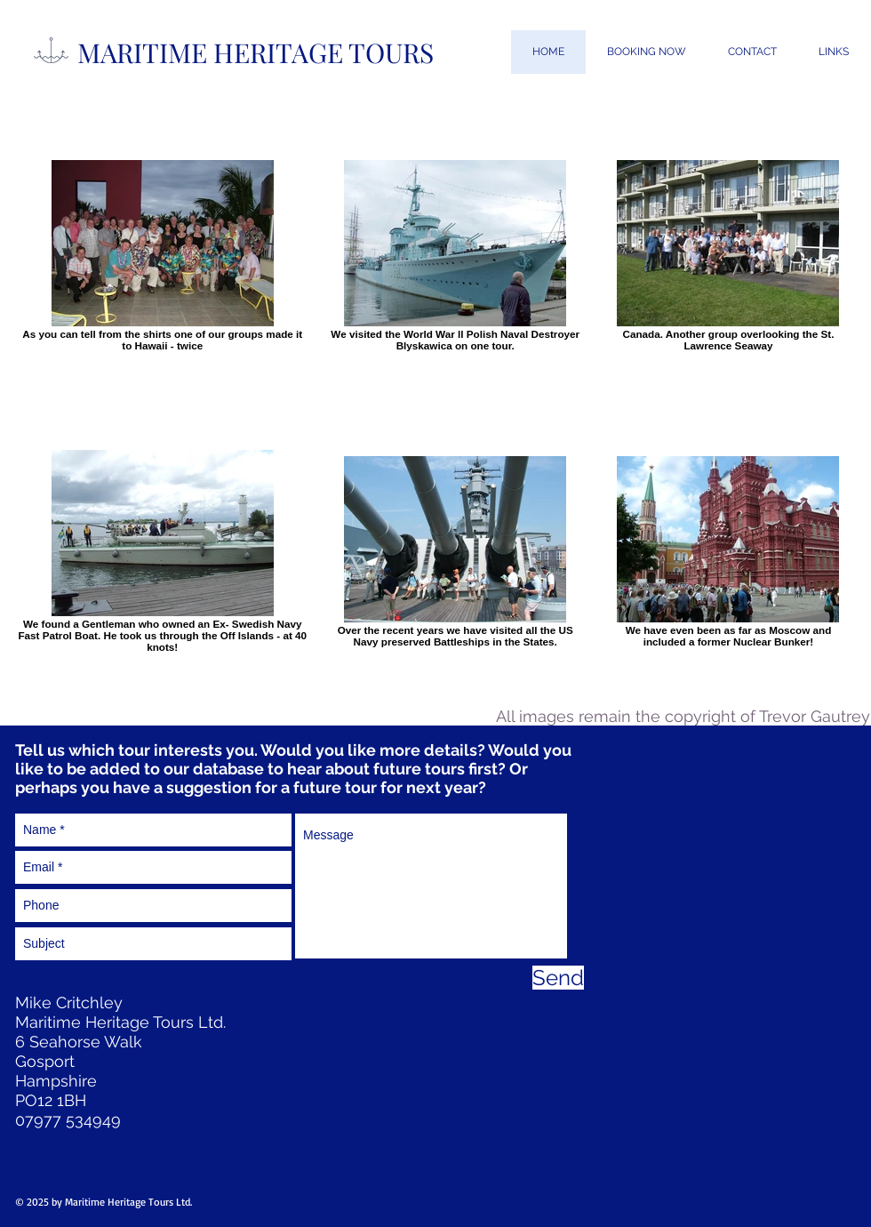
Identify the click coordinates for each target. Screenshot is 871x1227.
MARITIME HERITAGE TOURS (255, 52)
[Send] (558, 978)
